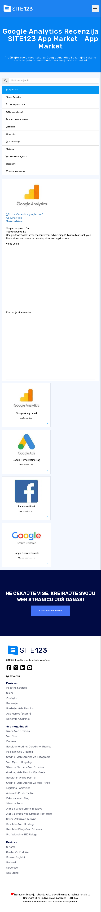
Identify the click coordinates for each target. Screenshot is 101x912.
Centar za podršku (17, 852)
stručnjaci (12, 867)
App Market (18, 713)
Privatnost (39, 901)
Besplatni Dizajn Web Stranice (24, 829)
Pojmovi (27, 901)
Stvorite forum (15, 803)
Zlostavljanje (54, 901)
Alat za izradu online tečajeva (24, 808)
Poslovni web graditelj (19, 751)
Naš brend (12, 872)
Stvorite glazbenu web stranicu (25, 767)
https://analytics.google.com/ (24, 214)
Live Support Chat (15, 104)
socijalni (11, 164)
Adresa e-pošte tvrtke (20, 793)
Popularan (12, 90)
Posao (15, 857)
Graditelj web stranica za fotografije (28, 757)
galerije (11, 134)
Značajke (11, 698)
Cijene (10, 693)
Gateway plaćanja (15, 171)
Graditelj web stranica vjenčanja (25, 772)
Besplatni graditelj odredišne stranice (28, 746)
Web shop (12, 736)
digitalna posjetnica (18, 788)
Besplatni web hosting (20, 824)
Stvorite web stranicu (50, 610)
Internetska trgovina (16, 156)
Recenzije (12, 703)
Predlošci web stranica (19, 708)
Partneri (11, 862)
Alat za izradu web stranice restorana (29, 813)
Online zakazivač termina (21, 819)
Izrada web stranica (18, 731)
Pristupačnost (70, 901)
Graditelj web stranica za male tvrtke (28, 782)
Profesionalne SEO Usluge (21, 834)
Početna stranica (16, 687)
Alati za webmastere (17, 119)
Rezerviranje (13, 142)
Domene (11, 741)
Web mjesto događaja (19, 762)
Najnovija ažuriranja (18, 718)
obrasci (10, 127)
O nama (10, 847)
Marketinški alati (15, 112)
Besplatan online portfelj (21, 777)
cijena (10, 149)
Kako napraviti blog (17, 798)
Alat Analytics (13, 97)
